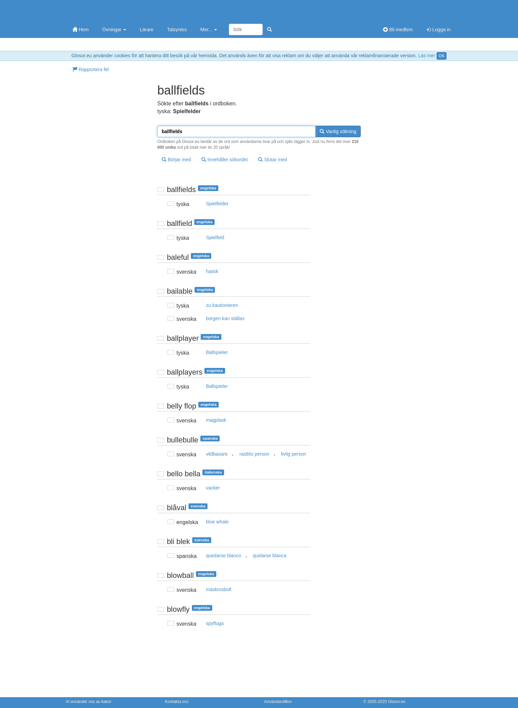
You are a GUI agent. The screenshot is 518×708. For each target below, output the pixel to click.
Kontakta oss (176, 701)
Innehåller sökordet (224, 159)
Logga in (438, 29)
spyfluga (215, 623)
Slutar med (272, 159)
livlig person (293, 454)
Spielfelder (217, 203)
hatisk (212, 271)
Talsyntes (177, 29)
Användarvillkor (278, 701)
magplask (216, 420)
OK (441, 56)
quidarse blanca (269, 555)
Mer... (208, 29)
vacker (213, 488)
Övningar (114, 29)
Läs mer (426, 55)
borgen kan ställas (225, 318)
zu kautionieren (222, 305)
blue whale (217, 521)
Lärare (146, 29)
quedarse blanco (223, 555)
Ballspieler (217, 352)
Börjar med (176, 159)
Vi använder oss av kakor (89, 701)
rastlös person (254, 454)
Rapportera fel (91, 69)
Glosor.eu (396, 701)
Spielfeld (215, 237)
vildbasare (217, 454)
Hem (80, 29)
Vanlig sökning (338, 131)
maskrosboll (219, 589)
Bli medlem (398, 29)
